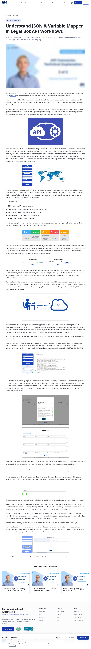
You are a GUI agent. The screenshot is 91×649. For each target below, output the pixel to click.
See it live (78, 3)
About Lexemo (56, 3)
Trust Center (77, 617)
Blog (58, 620)
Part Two (13, 96)
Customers (34, 3)
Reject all (58, 638)
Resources (45, 3)
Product (24, 3)
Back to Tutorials (12, 15)
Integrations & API (13, 20)
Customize (71, 638)
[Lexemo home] (4, 3)
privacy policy (13, 646)
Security (76, 611)
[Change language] (71, 2)
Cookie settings (78, 620)
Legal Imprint (78, 614)
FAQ (58, 617)
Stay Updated (8, 629)
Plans (40, 614)
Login (85, 3)
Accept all (83, 638)
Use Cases (42, 611)
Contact (66, 3)
